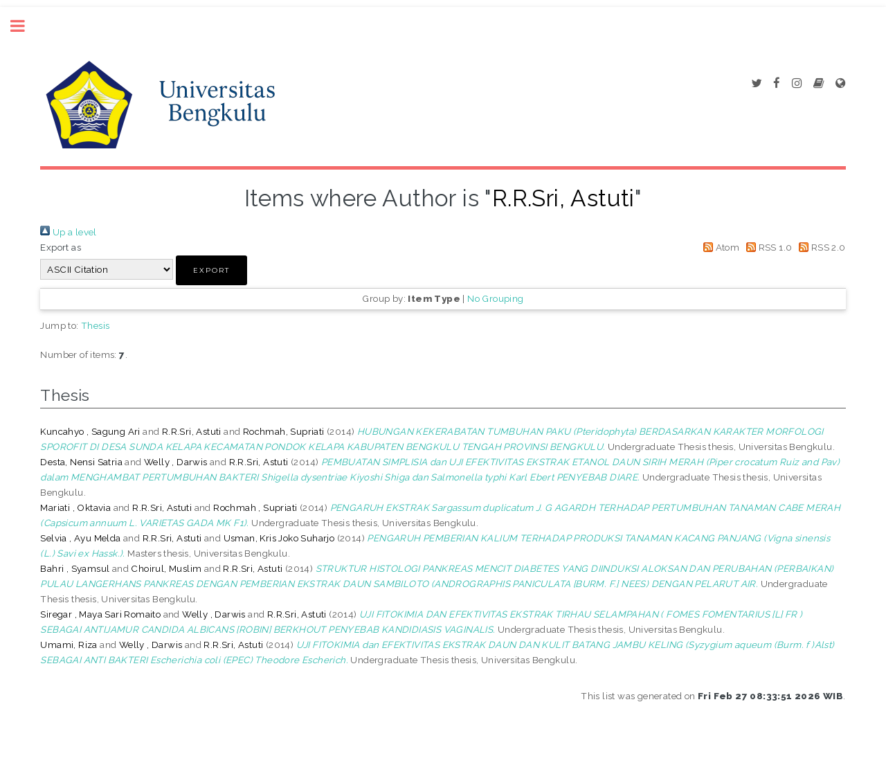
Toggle (25, 26)
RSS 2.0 (820, 247)
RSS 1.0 (767, 247)
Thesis (95, 325)
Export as (60, 247)
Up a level (68, 231)
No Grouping (495, 298)
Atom (718, 247)
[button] (211, 270)
